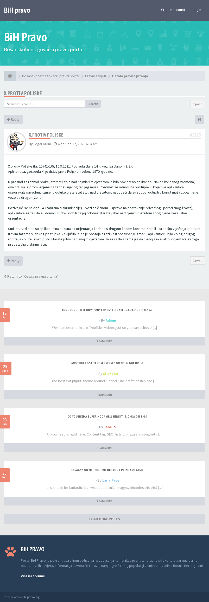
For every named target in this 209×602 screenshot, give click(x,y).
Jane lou (111, 427)
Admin (111, 320)
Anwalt (44, 597)
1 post (197, 104)
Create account (173, 9)
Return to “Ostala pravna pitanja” (31, 276)
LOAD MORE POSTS (104, 519)
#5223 (195, 135)
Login (197, 9)
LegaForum (42, 144)
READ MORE (104, 341)
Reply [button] (13, 119)
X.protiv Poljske (23, 93)
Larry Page (110, 480)
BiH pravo (17, 10)
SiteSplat (110, 373)
